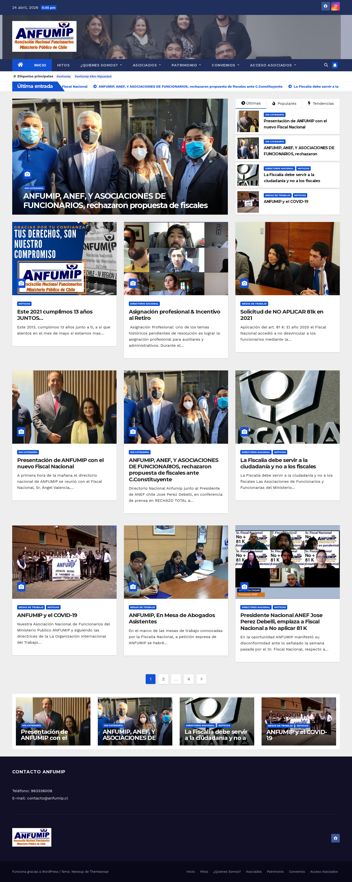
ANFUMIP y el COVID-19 (47, 615)
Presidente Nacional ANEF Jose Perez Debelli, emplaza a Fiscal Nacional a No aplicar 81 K (281, 621)
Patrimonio (186, 65)
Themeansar (99, 871)
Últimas (251, 103)
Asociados (147, 65)
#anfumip (64, 76)
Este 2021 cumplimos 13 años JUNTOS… (54, 314)
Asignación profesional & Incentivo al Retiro (174, 314)
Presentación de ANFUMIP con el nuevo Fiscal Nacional (108, 200)
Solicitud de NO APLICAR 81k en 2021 (281, 314)
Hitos (63, 65)
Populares (284, 103)
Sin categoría (34, 188)
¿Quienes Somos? (101, 65)
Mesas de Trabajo (277, 195)
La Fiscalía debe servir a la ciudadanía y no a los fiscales (278, 463)
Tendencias (321, 103)
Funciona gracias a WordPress (35, 871)
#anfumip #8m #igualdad (93, 76)
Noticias (303, 168)
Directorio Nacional (279, 168)
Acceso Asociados (273, 65)
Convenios (225, 65)
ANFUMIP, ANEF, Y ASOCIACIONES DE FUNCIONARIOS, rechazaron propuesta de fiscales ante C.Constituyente (173, 470)
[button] (326, 65)
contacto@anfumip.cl (47, 798)
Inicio (40, 65)
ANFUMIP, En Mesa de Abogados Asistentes (172, 618)
